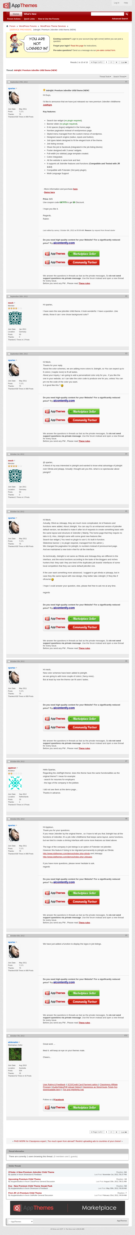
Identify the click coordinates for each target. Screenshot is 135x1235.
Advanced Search (120, 19)
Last (124, 62)
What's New (30, 14)
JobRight (47, 105)
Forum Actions (14, 19)
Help (126, 3)
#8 (126, 819)
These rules (84, 283)
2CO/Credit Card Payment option (83, 1084)
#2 (126, 296)
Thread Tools (105, 77)
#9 (126, 935)
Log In (116, 3)
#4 (126, 454)
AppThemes (122, 1220)
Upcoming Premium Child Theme (24, 1179)
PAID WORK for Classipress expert (30, 1141)
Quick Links (29, 19)
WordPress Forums (28, 26)
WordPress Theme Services (53, 26)
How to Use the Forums (48, 19)
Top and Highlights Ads (73, 1089)
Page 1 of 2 (97, 62)
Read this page (77, 46)
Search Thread (119, 77)
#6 (126, 661)
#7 (126, 761)
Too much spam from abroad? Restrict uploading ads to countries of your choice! (84, 1141)
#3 (126, 353)
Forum (12, 26)
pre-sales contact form (105, 50)
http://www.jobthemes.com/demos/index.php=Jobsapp (67, 857)
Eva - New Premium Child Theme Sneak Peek (30, 1186)
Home (16, 14)
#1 (126, 82)
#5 (126, 511)
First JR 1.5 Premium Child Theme (25, 1193)
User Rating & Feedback (54, 1084)
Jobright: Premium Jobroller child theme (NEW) (35, 70)
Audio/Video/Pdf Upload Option (66, 1087)
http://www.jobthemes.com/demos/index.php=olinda (66, 853)
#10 (125, 1035)
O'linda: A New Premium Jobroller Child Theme (31, 1172)
